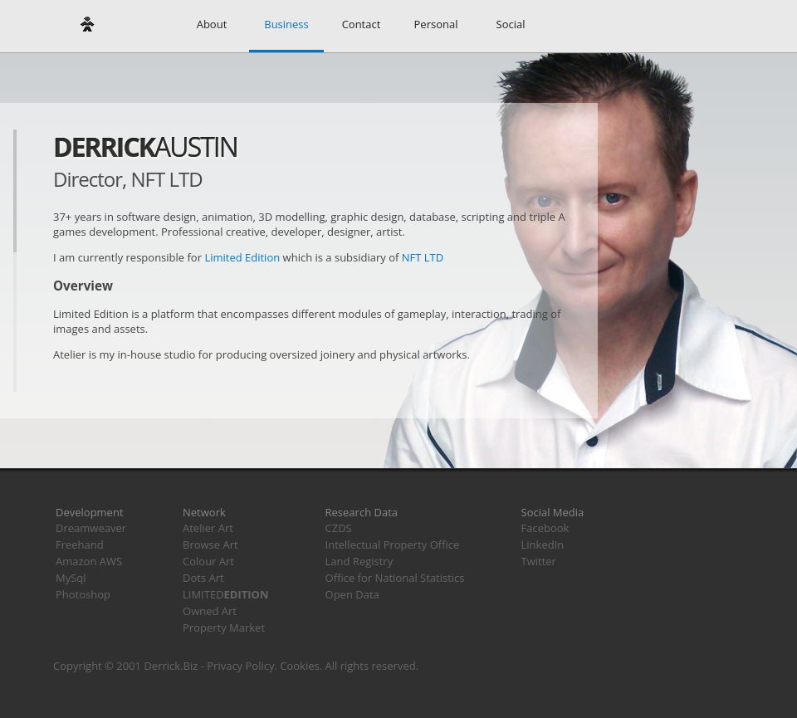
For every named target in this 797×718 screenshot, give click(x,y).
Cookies (299, 665)
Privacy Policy (240, 665)
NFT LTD (422, 257)
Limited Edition (242, 257)
